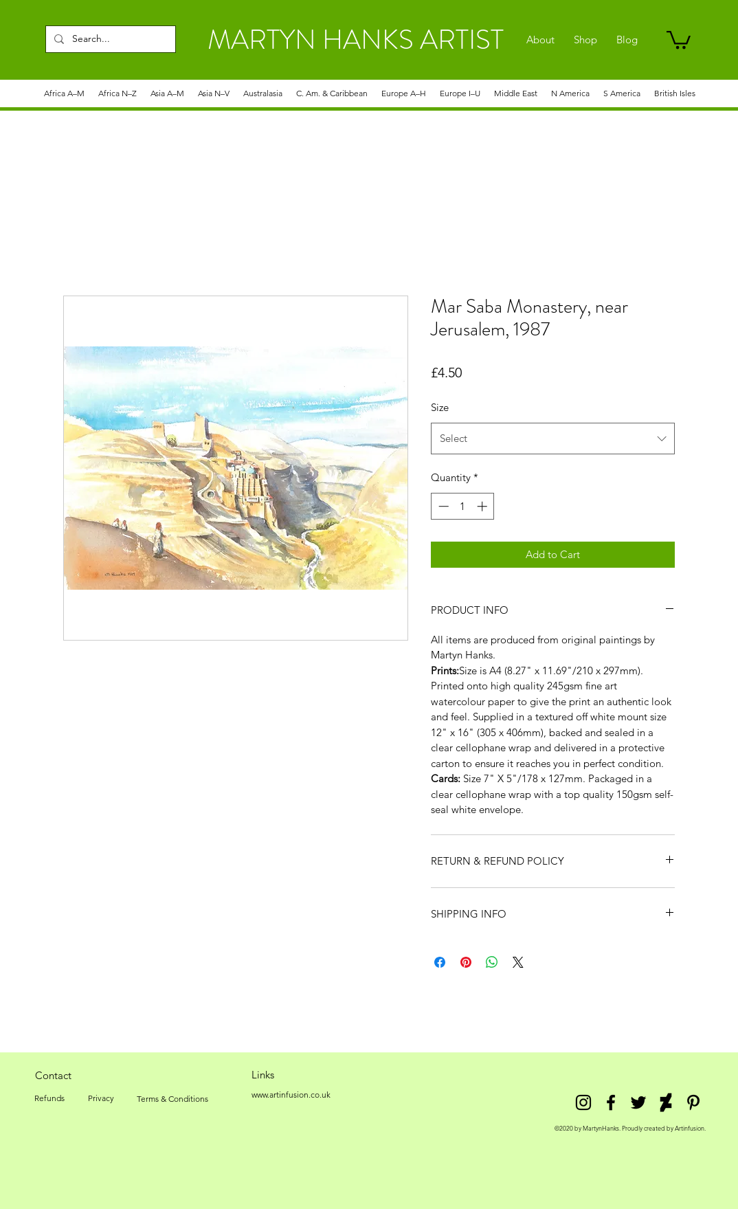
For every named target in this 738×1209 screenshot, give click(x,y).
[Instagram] (583, 1102)
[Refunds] (49, 1098)
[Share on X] (518, 962)
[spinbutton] (462, 506)
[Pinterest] (693, 1102)
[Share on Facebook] (440, 962)
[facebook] (611, 1102)
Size (440, 407)
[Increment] (483, 506)
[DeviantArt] (666, 1102)
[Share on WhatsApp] (492, 962)
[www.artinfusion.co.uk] (291, 1095)
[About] (540, 40)
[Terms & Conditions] (172, 1099)
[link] (679, 39)
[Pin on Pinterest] (466, 962)
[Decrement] (442, 506)
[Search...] (109, 39)
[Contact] (53, 1075)
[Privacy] (101, 1098)
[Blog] (627, 40)
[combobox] (553, 438)
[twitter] (638, 1102)
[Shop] (585, 40)
